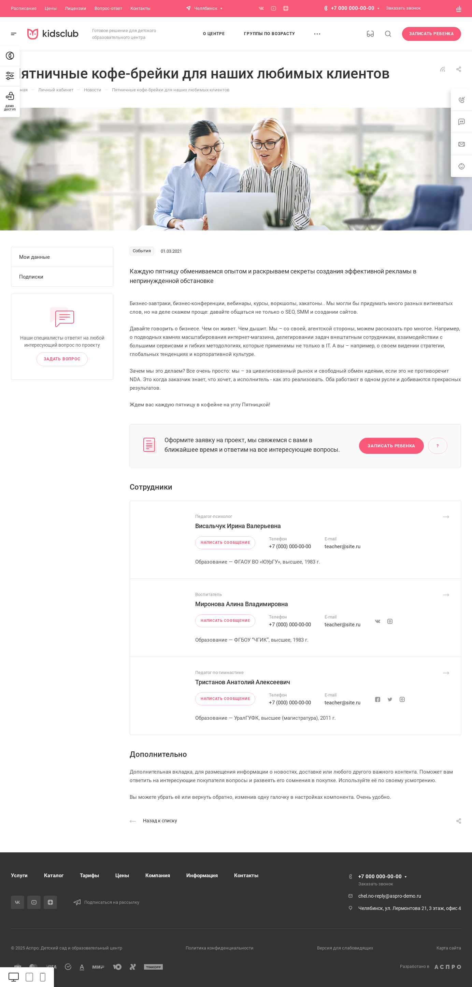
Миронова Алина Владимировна (241, 604)
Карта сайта (449, 948)
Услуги (19, 875)
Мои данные (34, 257)
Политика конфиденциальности (220, 948)
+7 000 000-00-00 (352, 8)
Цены (122, 875)
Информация (202, 875)
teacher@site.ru (342, 546)
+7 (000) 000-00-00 (290, 546)
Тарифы (89, 875)
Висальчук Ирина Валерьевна (238, 525)
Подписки (31, 277)
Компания (157, 875)
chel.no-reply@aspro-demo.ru (389, 896)
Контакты (246, 875)
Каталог (53, 875)
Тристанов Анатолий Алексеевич (242, 682)
